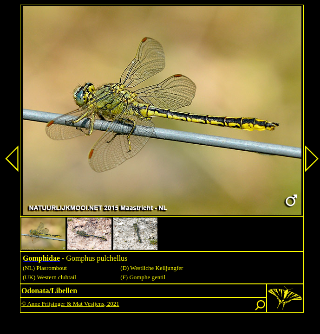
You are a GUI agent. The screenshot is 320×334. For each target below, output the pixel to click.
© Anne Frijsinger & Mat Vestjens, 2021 (70, 303)
